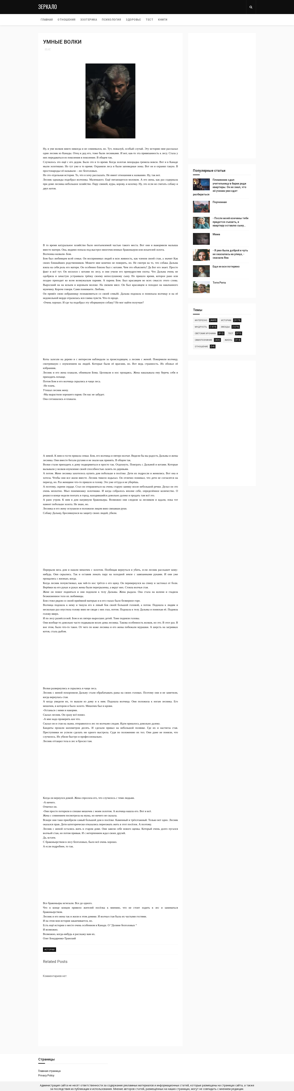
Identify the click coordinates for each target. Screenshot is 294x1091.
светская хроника (205, 333)
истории (49, 949)
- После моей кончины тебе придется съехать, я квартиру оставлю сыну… (230, 222)
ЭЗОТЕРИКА (88, 19)
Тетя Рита (219, 282)
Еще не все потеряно (226, 266)
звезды (225, 327)
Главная (47, 19)
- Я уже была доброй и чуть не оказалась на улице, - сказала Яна (230, 254)
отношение (201, 346)
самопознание (203, 340)
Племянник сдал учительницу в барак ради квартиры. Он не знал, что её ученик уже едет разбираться (219, 187)
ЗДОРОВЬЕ (133, 19)
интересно (201, 320)
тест (230, 333)
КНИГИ (162, 19)
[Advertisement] (110, 216)
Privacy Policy (46, 1075)
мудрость (201, 327)
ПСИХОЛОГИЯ (111, 19)
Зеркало (47, 6)
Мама (216, 234)
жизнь (228, 340)
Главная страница (49, 1070)
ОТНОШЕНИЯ (67, 19)
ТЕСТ (149, 19)
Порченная (220, 202)
